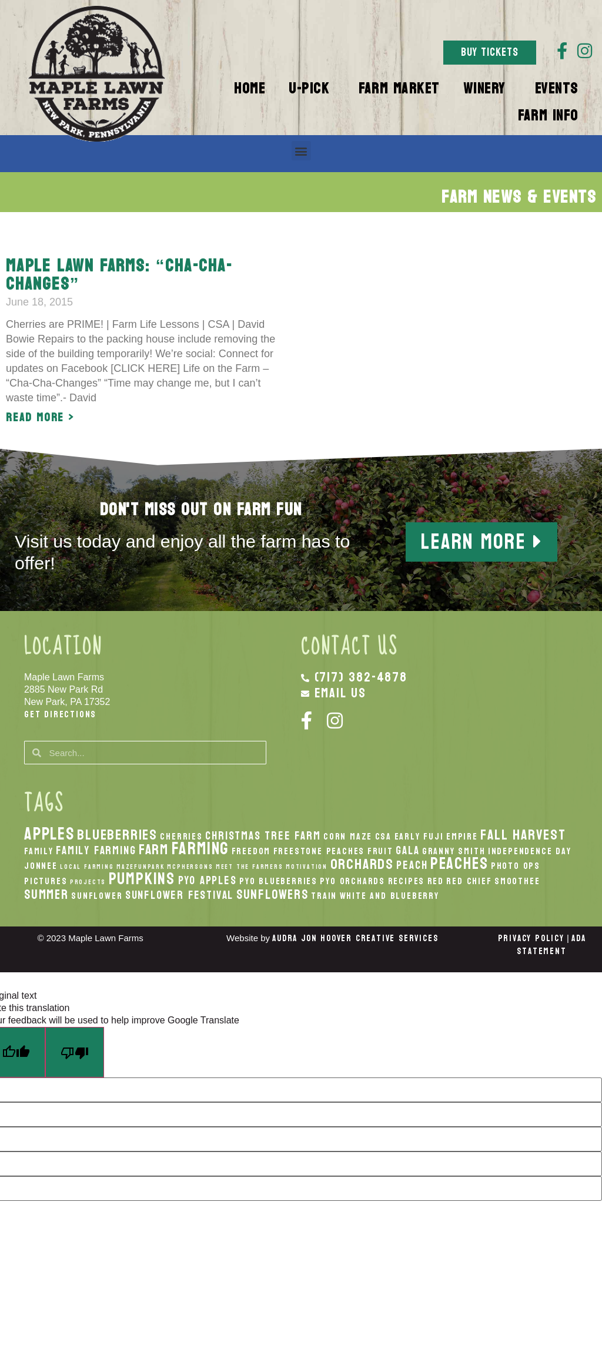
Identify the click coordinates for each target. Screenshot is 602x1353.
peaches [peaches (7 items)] (459, 863)
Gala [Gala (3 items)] (407, 850)
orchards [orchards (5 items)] (362, 864)
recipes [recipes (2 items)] (406, 881)
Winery (487, 88)
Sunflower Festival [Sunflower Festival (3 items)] (179, 895)
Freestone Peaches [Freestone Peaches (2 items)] (319, 851)
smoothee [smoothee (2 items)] (517, 881)
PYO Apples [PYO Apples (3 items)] (207, 880)
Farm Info (551, 115)
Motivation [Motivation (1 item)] (306, 866)
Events (559, 88)
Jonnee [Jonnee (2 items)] (41, 866)
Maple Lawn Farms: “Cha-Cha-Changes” (119, 275)
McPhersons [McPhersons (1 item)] (190, 866)
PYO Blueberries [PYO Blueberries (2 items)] (278, 881)
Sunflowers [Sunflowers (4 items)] (272, 895)
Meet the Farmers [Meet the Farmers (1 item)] (249, 866)
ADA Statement (551, 945)
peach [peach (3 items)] (411, 865)
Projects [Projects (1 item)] (88, 882)
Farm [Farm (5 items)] (154, 849)
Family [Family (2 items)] (38, 851)
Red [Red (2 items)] (435, 881)
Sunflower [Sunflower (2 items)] (96, 896)
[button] (301, 150)
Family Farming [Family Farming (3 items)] (96, 850)
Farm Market (399, 88)
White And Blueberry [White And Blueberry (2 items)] (389, 896)
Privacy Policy (531, 938)
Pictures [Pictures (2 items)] (45, 881)
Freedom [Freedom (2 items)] (251, 851)
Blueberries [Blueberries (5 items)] (117, 835)
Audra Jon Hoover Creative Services (355, 938)
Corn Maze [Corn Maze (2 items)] (347, 836)
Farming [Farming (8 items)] (200, 848)
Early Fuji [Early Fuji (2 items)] (419, 836)
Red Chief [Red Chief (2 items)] (468, 881)
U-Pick (312, 88)
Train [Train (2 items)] (324, 896)
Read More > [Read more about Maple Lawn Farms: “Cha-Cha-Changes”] (40, 417)
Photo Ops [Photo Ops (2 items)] (515, 866)
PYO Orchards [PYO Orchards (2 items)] (352, 881)
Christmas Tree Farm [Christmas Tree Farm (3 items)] (262, 835)
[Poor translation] (74, 1053)
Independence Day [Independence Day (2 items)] (529, 851)
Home (249, 88)
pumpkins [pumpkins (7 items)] (142, 879)
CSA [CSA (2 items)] (383, 836)
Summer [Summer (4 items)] (46, 895)
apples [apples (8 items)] (49, 834)
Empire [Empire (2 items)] (462, 836)
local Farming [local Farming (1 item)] (86, 866)
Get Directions (60, 714)
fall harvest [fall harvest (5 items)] (523, 835)
